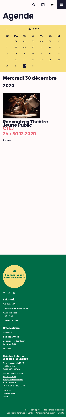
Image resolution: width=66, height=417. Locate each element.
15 (16, 54)
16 (24, 54)
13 (59, 48)
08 (16, 48)
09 (24, 48)
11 (41, 48)
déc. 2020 (28, 29)
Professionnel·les (9, 393)
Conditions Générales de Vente (20, 413)
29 (16, 66)
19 (50, 54)
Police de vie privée (33, 410)
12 (50, 48)
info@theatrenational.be (13, 380)
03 (33, 42)
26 (50, 60)
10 (33, 48)
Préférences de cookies (54, 410)
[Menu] (61, 4)
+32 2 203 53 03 (9, 304)
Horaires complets (10, 320)
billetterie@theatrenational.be (15, 308)
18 (41, 54)
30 (24, 66)
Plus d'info (7, 349)
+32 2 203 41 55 (9, 377)
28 (7, 66)
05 (50, 42)
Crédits (61, 413)
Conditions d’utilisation (45, 413)
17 (33, 54)
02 (24, 42)
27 (58, 60)
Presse (5, 396)
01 (16, 42)
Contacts (7, 390)
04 (41, 42)
